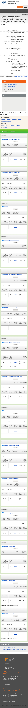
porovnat (15, 141)
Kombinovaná (4, 127)
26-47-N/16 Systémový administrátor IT (12, 139)
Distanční (18, 125)
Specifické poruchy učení (6, 121)
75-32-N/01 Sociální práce (9, 580)
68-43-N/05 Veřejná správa (9, 512)
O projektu (7, 663)
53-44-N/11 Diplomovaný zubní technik (12, 342)
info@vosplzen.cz (11, 86)
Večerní (7, 125)
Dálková (12, 125)
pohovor (15, 159)
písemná (15, 294)
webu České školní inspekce (21, 76)
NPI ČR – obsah (8, 667)
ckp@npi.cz (7, 684)
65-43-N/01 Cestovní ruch (9, 410)
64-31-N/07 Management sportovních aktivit (13, 376)
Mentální (19, 119)
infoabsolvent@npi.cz (10, 701)
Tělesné (14, 119)
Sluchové (8, 119)
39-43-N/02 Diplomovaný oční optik (11, 206)
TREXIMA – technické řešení (11, 668)
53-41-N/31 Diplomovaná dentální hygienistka (13, 274)
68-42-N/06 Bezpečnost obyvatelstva (11, 445)
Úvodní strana (4, 11)
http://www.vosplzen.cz (13, 84)
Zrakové (3, 119)
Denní (3, 125)
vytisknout (25, 14)
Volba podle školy (12, 11)
